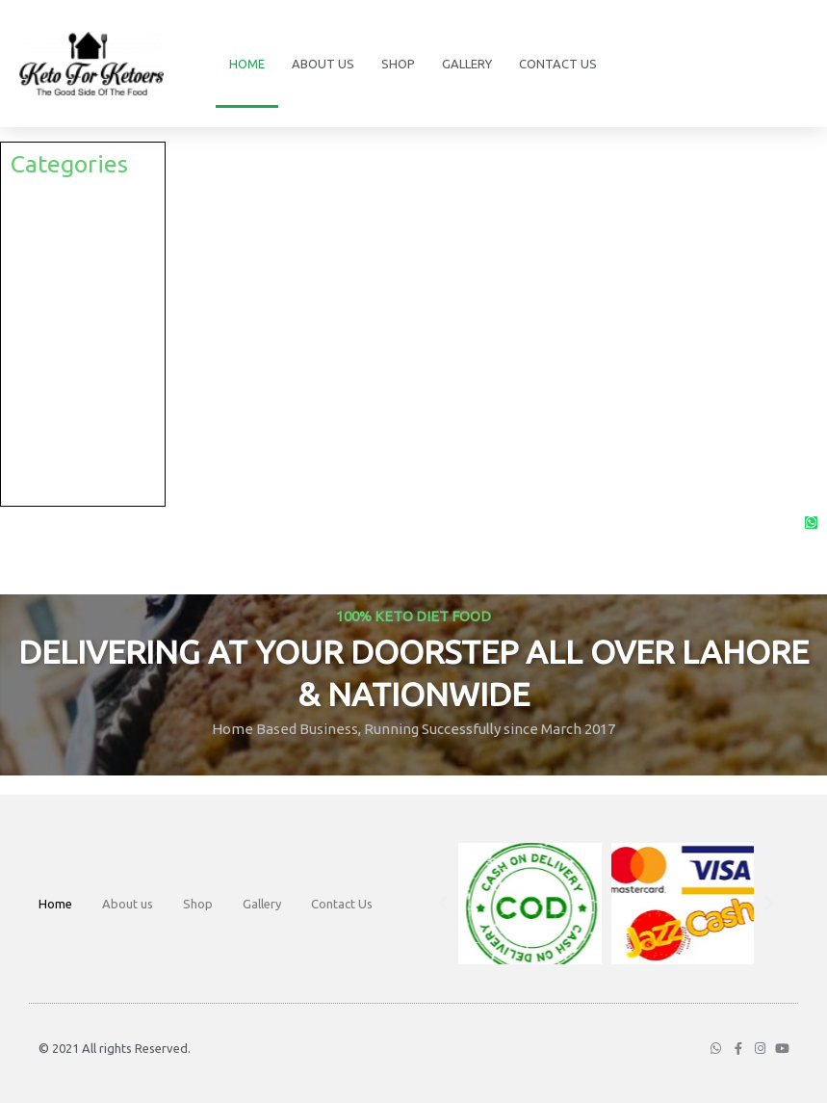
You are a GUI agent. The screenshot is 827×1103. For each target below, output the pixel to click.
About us (323, 63)
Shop (398, 63)
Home (247, 63)
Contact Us (558, 63)
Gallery (467, 63)
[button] (442, 903)
